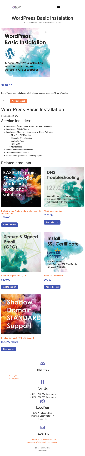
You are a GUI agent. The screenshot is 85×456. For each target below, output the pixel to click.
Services (33, 22)
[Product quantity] (4, 101)
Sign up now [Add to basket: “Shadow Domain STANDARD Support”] (8, 349)
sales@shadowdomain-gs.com (42, 439)
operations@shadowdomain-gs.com (42, 442)
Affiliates (42, 370)
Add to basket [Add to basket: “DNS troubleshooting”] (52, 222)
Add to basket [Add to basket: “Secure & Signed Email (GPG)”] (9, 287)
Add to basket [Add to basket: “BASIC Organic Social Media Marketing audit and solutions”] (9, 224)
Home (26, 22)
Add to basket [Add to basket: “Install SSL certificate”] (52, 287)
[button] (58, 7)
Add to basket (18, 101)
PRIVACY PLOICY (42, 450)
